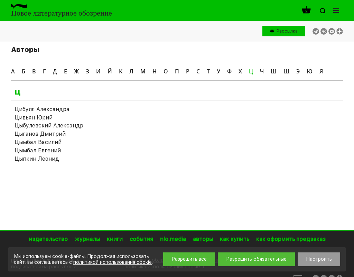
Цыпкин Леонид (37, 158)
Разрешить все (189, 259)
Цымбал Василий (38, 142)
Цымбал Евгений (38, 150)
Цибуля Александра (42, 109)
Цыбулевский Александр (49, 125)
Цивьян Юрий (34, 117)
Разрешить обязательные (256, 259)
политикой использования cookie (112, 262)
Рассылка (287, 31)
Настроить (319, 259)
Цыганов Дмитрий (40, 134)
